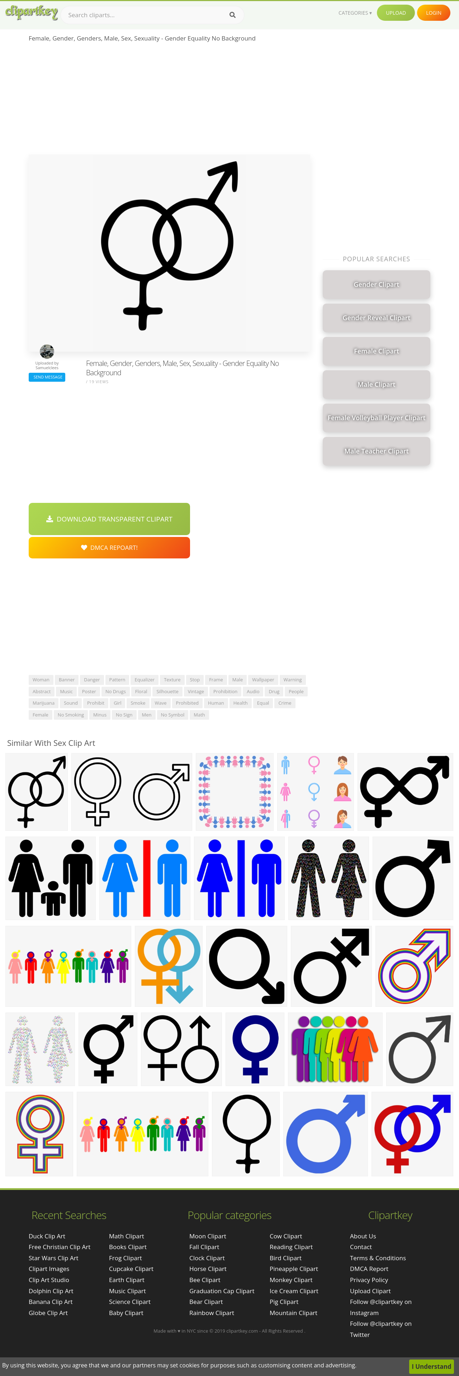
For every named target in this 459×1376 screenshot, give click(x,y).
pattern (117, 679)
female (40, 714)
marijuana (44, 703)
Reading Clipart (291, 1247)
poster (89, 691)
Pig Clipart (284, 1302)
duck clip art (47, 1236)
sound (71, 703)
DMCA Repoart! (109, 547)
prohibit (95, 703)
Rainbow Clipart (211, 1313)
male (237, 679)
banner (67, 679)
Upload (396, 12)
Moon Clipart (207, 1236)
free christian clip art (59, 1247)
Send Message (47, 377)
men (147, 714)
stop (195, 679)
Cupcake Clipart (131, 1269)
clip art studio (49, 1280)
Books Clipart (128, 1247)
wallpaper (263, 679)
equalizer (144, 679)
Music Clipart (127, 1291)
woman (41, 679)
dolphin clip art (51, 1291)
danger (92, 679)
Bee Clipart (205, 1280)
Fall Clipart (204, 1247)
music (66, 691)
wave (161, 703)
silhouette (167, 691)
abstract (42, 691)
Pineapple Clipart (294, 1269)
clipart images (49, 1269)
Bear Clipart (206, 1302)
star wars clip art (54, 1258)
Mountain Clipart (293, 1313)
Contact (361, 1247)
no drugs (115, 691)
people (296, 691)
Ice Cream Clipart (294, 1291)
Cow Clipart (286, 1236)
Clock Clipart (207, 1258)
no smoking (71, 714)
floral (141, 691)
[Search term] (152, 15)
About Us (363, 1236)
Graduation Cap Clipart (222, 1291)
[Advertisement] (169, 101)
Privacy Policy (369, 1280)
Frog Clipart (125, 1258)
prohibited (187, 703)
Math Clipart (126, 1236)
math (199, 714)
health (240, 703)
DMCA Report (369, 1269)
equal (263, 703)
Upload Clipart (370, 1291)
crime (284, 703)
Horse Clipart (208, 1269)
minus (100, 714)
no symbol (173, 714)
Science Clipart (130, 1302)
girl (117, 703)
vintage (196, 691)
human (216, 703)
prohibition (225, 691)
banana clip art (50, 1302)
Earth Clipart (127, 1280)
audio (253, 691)
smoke (138, 703)
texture (172, 679)
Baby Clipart (126, 1313)
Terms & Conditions (378, 1258)
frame (216, 679)
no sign (124, 714)
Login (433, 12)
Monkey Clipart (291, 1280)
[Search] (232, 15)
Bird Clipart (286, 1258)
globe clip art (48, 1313)
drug (274, 691)
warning (293, 679)
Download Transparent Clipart (109, 519)
